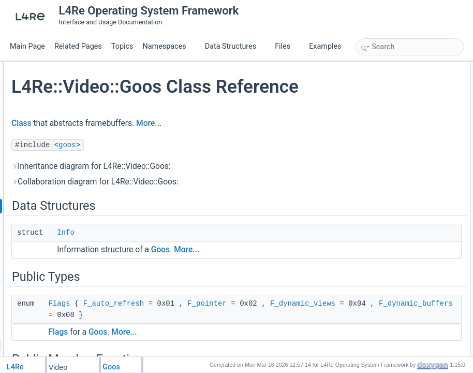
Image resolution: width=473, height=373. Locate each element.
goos (190, 167)
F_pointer (191, 337)
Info (189, 254)
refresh (376, 204)
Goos (283, 271)
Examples (325, 46)
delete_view (383, 181)
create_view (383, 170)
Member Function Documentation (404, 261)
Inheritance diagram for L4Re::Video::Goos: (214, 188)
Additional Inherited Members (399, 215)
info (372, 124)
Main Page (27, 46)
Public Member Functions (393, 113)
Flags (182, 325)
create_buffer (385, 147)
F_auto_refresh (237, 325)
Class (145, 145)
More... (272, 145)
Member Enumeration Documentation (410, 238)
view (373, 192)
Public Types (376, 90)
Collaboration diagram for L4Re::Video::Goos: (218, 203)
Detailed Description (386, 227)
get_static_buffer (390, 135)
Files (286, 46)
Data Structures (234, 46)
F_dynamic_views (286, 337)
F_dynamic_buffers (239, 348)
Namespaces (168, 46)
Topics (122, 46)
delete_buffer (385, 158)
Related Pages (78, 46)
